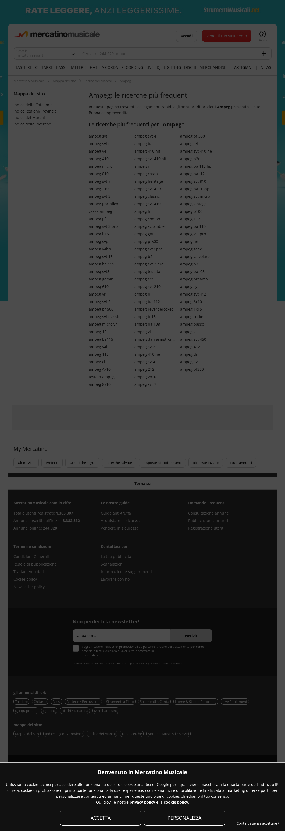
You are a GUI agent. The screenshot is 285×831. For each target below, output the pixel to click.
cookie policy (176, 802)
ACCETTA (101, 818)
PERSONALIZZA (184, 818)
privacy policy (142, 802)
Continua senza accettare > (258, 823)
